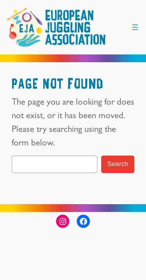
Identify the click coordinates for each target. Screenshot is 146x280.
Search (117, 164)
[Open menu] (135, 27)
